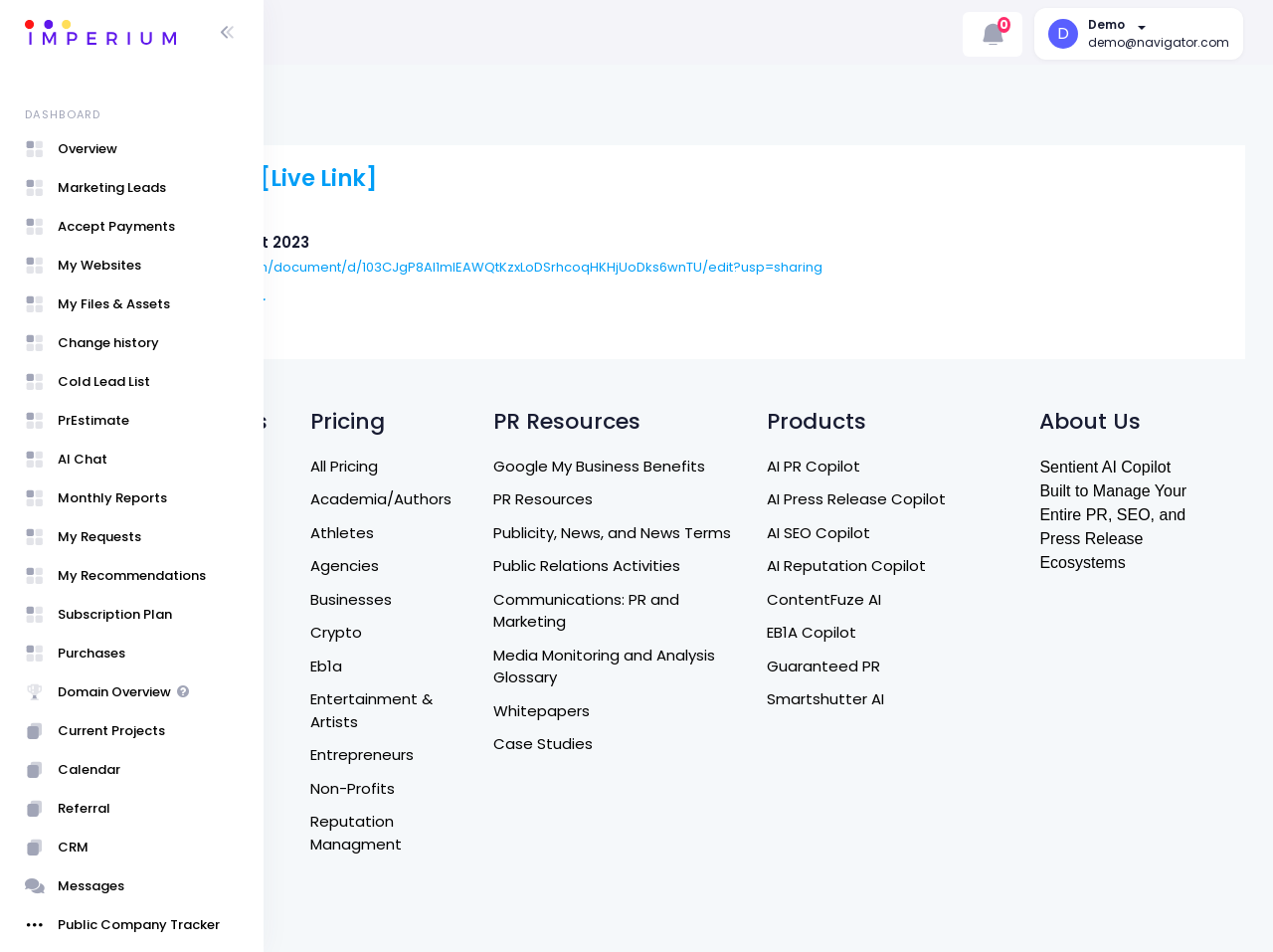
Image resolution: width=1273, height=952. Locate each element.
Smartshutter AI (917, 698)
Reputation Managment (500, 833)
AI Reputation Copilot (937, 565)
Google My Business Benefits (722, 466)
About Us (327, 532)
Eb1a (470, 666)
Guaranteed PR (915, 666)
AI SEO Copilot (910, 532)
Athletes (486, 532)
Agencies (489, 565)
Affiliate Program (356, 765)
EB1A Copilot (903, 632)
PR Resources (666, 498)
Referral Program (356, 732)
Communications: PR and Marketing (710, 633)
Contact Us (336, 565)
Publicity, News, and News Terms (710, 544)
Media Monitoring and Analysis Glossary (727, 688)
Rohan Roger (419, 301)
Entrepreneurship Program (356, 811)
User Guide (333, 887)
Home (315, 498)
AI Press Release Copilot (947, 498)
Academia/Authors (525, 498)
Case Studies (666, 766)
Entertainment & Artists (516, 710)
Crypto (480, 632)
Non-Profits (497, 788)
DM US (315, 599)
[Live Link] (523, 178)
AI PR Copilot (905, 466)
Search (319, 466)
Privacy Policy (342, 698)
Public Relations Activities (710, 588)
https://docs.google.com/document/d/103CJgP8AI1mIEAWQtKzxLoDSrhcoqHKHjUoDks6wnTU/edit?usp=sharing (668, 267)
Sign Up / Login (347, 855)
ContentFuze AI (915, 599)
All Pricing (488, 466)
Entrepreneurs (506, 754)
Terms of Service (355, 666)
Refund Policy (342, 632)
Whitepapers (665, 732)
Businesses (495, 599)
